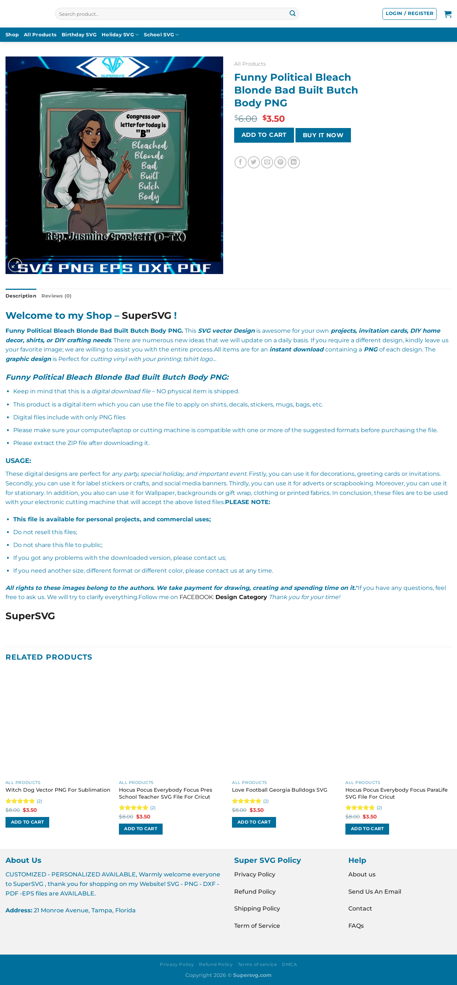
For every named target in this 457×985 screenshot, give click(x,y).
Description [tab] (21, 296)
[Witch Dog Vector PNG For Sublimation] (59, 724)
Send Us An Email (374, 891)
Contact (360, 908)
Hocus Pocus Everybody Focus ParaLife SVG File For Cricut (396, 793)
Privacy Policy (254, 874)
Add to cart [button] (27, 822)
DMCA (289, 964)
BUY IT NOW (323, 135)
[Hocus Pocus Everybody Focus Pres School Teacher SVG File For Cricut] (172, 724)
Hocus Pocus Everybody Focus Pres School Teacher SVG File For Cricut (165, 793)
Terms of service (257, 964)
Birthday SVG (79, 34)
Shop (12, 34)
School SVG (161, 34)
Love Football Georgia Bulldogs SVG (279, 790)
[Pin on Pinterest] (280, 162)
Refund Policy (255, 891)
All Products (40, 34)
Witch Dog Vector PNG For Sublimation (58, 790)
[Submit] (292, 14)
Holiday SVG (120, 34)
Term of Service (257, 925)
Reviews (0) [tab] (56, 296)
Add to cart (264, 134)
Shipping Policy (257, 908)
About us (362, 874)
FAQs (356, 925)
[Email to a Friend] (267, 162)
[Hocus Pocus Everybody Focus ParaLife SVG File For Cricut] (398, 724)
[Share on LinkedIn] (294, 162)
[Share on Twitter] (254, 162)
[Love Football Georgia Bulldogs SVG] (285, 724)
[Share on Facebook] (241, 162)
